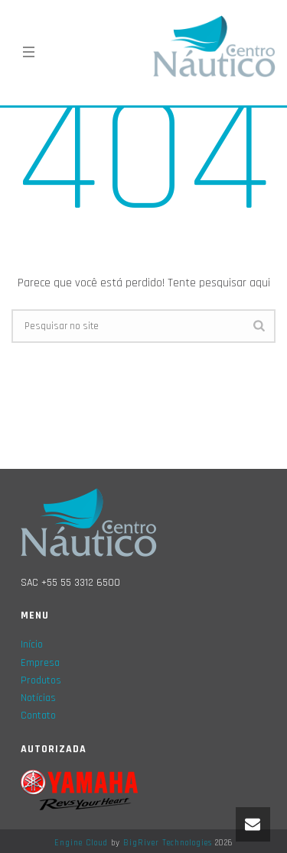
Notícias (38, 698)
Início (32, 644)
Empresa (40, 663)
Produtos (41, 680)
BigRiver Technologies (167, 843)
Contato (38, 715)
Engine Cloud (81, 843)
